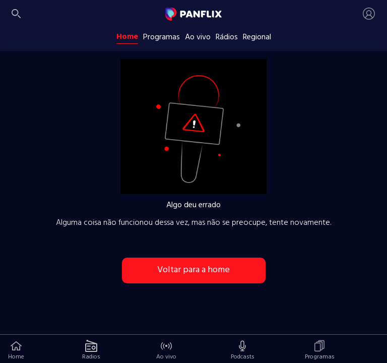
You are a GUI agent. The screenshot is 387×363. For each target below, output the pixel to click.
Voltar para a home (193, 270)
